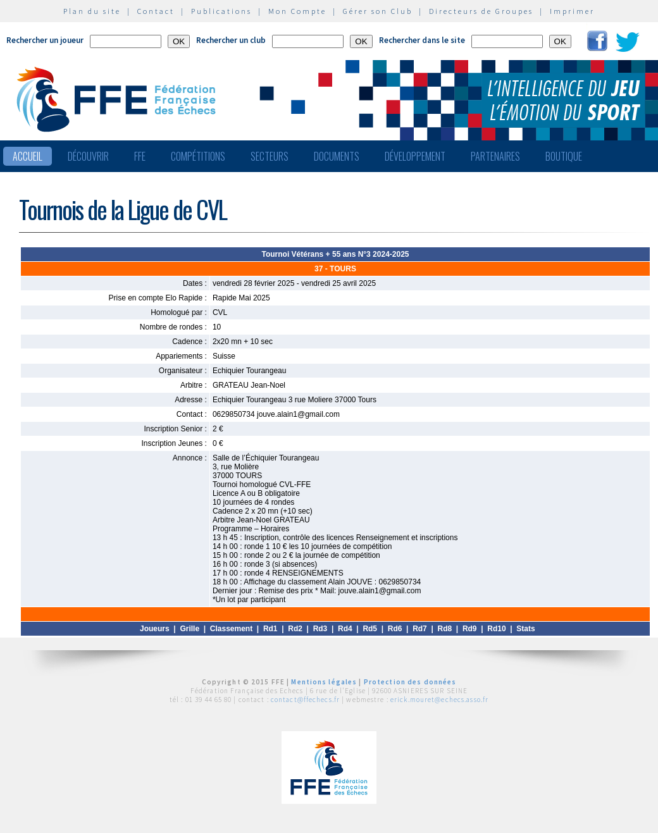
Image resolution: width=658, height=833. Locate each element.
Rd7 (420, 628)
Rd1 (270, 628)
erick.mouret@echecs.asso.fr (439, 699)
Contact (156, 11)
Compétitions (198, 156)
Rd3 (320, 628)
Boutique (563, 156)
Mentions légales (324, 681)
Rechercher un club (231, 40)
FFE (140, 156)
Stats (525, 628)
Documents (336, 156)
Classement (231, 628)
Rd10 (496, 628)
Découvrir (88, 156)
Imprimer (572, 11)
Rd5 (370, 628)
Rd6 (395, 628)
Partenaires (495, 156)
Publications (221, 11)
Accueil (27, 156)
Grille (189, 628)
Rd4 (345, 628)
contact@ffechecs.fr (305, 699)
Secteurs (270, 156)
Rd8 (445, 628)
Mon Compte (297, 11)
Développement (415, 156)
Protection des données (410, 681)
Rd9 (469, 628)
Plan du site (92, 11)
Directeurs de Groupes (481, 11)
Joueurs (155, 628)
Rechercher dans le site (422, 40)
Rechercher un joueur (45, 40)
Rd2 (295, 628)
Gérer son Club (378, 11)
